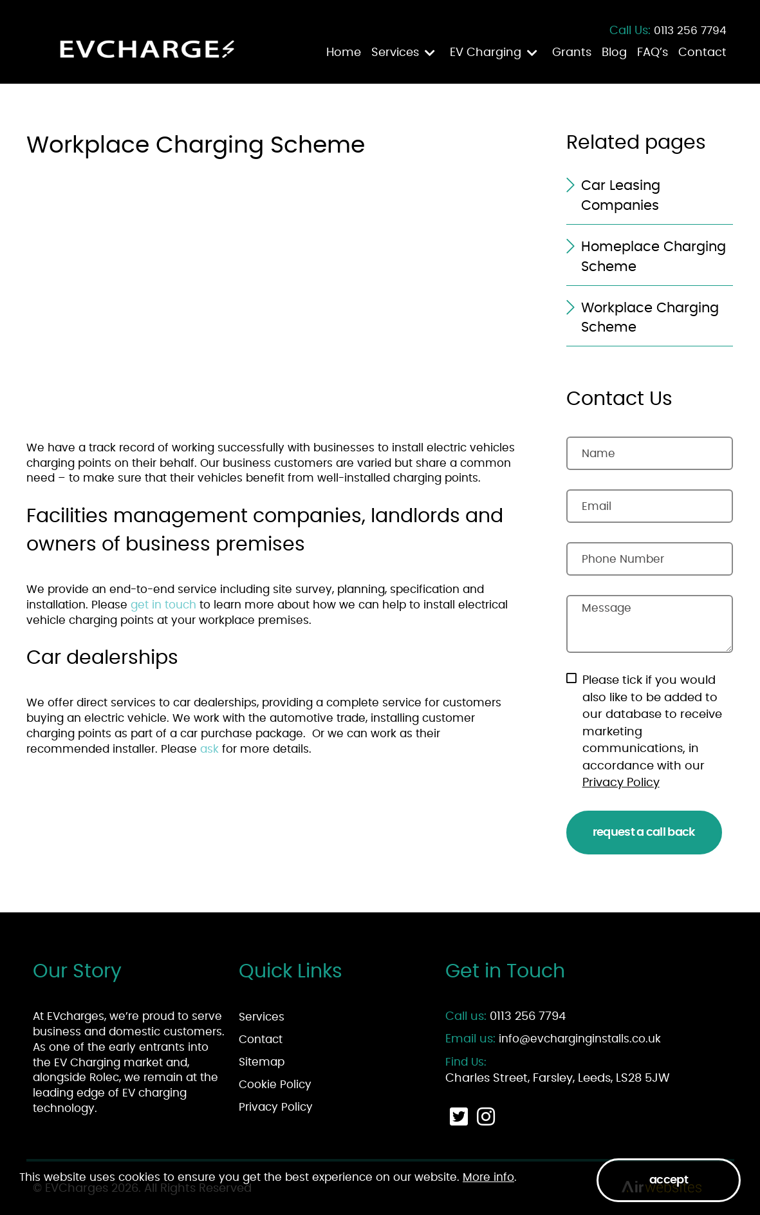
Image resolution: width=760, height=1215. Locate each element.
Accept (668, 1180)
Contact (702, 53)
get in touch (163, 604)
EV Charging (485, 53)
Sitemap (261, 1062)
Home (343, 53)
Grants (571, 53)
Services (395, 53)
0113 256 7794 (690, 30)
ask (211, 749)
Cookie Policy (275, 1084)
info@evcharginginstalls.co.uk (580, 1038)
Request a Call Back (644, 832)
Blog (614, 53)
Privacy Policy (621, 783)
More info (488, 1177)
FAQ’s (652, 53)
